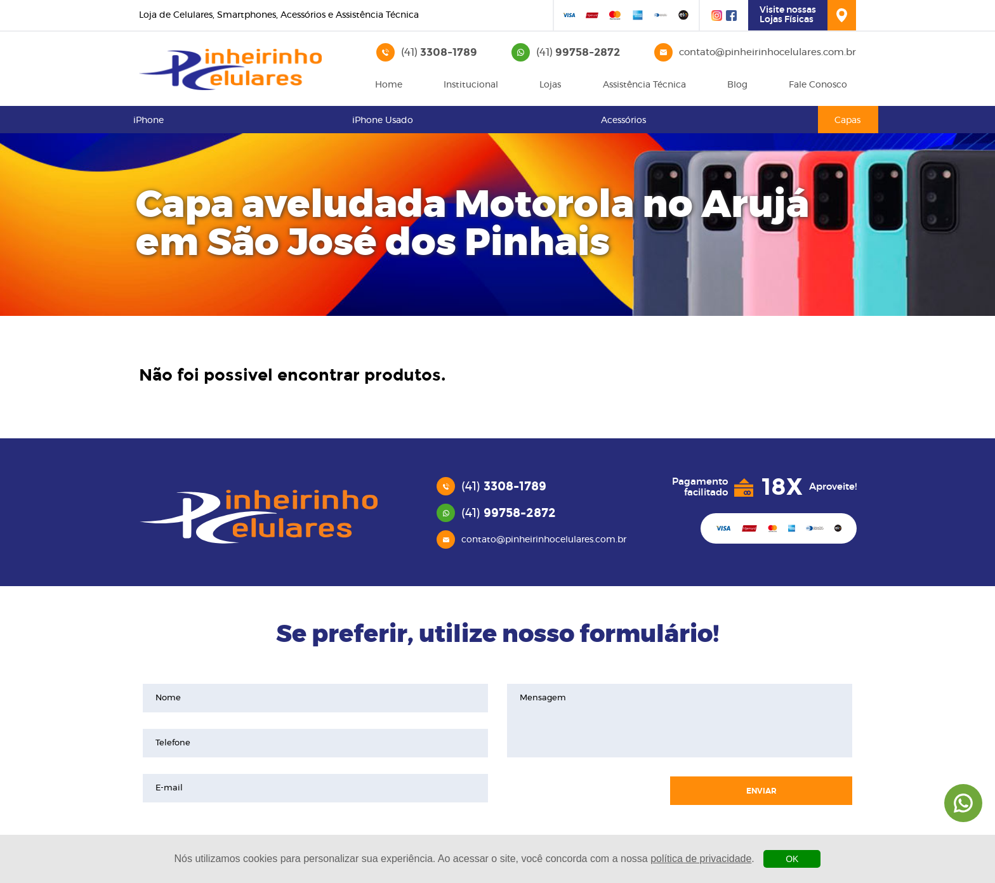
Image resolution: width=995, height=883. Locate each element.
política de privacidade (700, 858)
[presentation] (582, 791)
